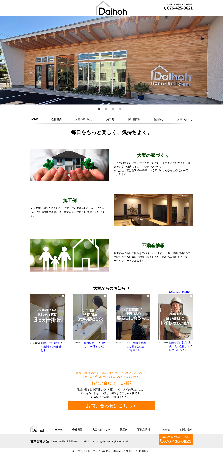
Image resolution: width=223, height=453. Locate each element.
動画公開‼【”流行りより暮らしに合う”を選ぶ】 (137, 346)
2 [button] (106, 109)
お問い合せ (186, 429)
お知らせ (159, 119)
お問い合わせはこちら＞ (111, 405)
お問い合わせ (185, 119)
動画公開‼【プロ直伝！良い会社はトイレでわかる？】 (180, 346)
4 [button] (120, 109)
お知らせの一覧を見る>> (181, 292)
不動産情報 (133, 119)
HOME (34, 119)
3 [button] (113, 109)
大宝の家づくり (84, 119)
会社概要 (56, 119)
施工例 (110, 119)
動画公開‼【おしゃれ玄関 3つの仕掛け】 (52, 347)
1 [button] (99, 109)
